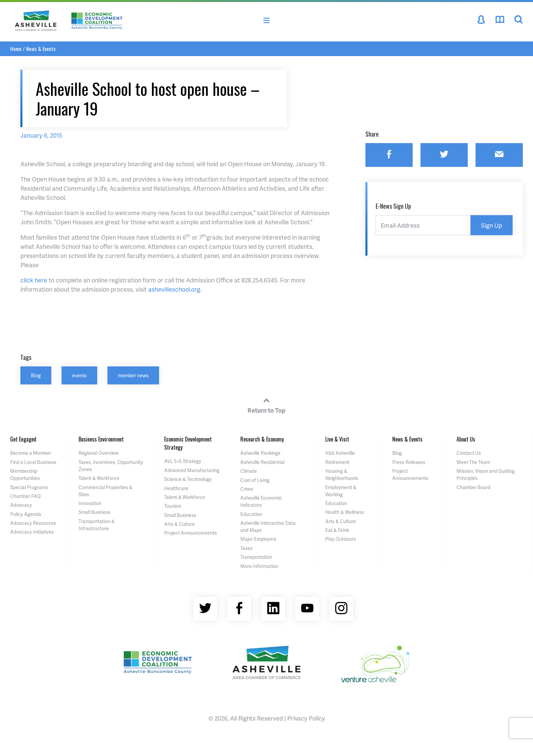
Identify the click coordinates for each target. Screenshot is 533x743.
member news (133, 375)
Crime (246, 489)
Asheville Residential (262, 462)
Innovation (90, 503)
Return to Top (266, 404)
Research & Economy (262, 439)
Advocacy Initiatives (32, 532)
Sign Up (491, 225)
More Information (259, 566)
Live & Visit (337, 439)
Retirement (337, 462)
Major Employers (258, 539)
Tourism (172, 506)
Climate (248, 471)
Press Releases (408, 462)
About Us (466, 439)
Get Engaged (23, 439)
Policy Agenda (25, 514)
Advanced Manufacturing (192, 470)
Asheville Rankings (260, 453)
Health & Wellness (344, 512)
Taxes (246, 548)
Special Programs (29, 487)
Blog (36, 375)
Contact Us (469, 453)
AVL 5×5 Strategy (182, 461)
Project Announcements (190, 533)
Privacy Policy (306, 718)
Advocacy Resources (33, 523)
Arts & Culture (179, 524)
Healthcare (176, 488)
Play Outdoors (340, 539)
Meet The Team (473, 462)
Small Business (94, 512)
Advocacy (21, 505)
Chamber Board (474, 487)
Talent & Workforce (99, 478)
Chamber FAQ (25, 496)
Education (251, 514)
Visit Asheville (340, 453)
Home (15, 48)
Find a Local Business (33, 462)
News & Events (41, 48)
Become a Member (30, 453)
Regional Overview (99, 453)
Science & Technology (188, 479)
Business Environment (101, 439)
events (79, 375)
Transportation (256, 557)
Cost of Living (255, 480)
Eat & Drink (337, 530)
